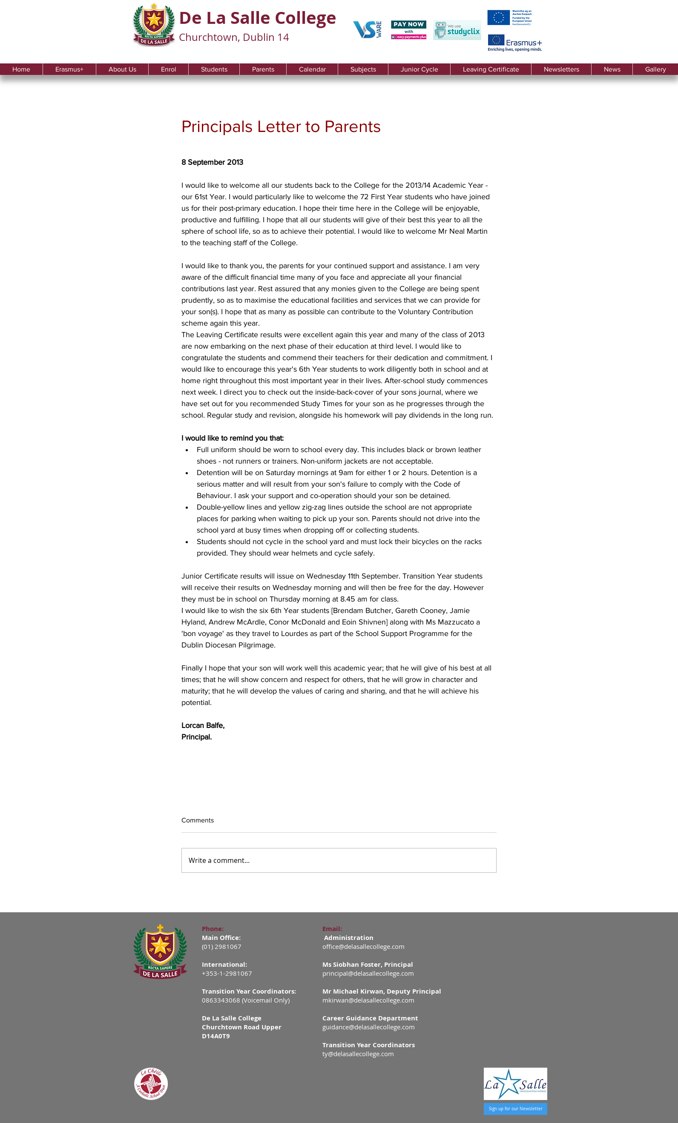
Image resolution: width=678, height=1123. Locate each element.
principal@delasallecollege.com (368, 973)
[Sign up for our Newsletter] (515, 1109)
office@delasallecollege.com (363, 946)
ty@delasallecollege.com (358, 1053)
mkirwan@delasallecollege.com (368, 1000)
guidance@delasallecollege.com (368, 1027)
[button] (122, 69)
